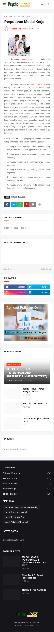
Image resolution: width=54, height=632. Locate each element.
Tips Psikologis (27, 488)
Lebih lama (46, 269)
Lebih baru (8, 269)
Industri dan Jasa (22, 16)
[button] (4, 4)
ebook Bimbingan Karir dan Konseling (21, 507)
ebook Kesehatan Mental (16, 512)
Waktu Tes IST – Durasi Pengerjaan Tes (33, 390)
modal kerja (27, 59)
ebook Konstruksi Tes (14, 517)
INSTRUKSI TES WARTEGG (35, 404)
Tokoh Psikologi (27, 494)
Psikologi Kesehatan (27, 473)
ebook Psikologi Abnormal (16, 522)
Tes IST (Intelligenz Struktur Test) (36, 419)
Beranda (8, 16)
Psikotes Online (27, 478)
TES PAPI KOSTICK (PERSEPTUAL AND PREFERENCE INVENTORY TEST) (34, 561)
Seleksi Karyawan (27, 483)
